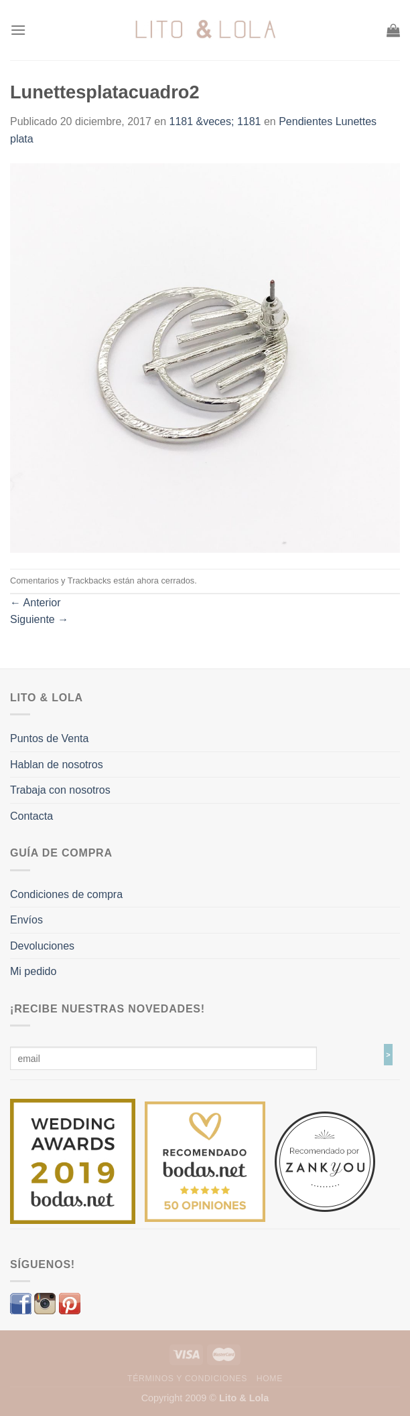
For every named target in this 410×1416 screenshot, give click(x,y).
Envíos (26, 919)
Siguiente (39, 619)
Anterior (35, 602)
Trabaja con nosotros (60, 790)
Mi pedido (33, 971)
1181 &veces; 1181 (215, 121)
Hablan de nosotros (56, 764)
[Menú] (18, 29)
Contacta (31, 816)
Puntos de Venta (49, 738)
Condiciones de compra (66, 894)
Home (270, 1378)
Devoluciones (42, 946)
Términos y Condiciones (187, 1378)
